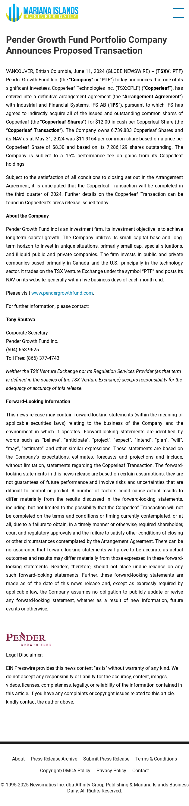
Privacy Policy (111, 770)
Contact (140, 770)
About (18, 759)
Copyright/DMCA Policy (65, 770)
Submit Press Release (106, 759)
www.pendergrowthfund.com (62, 293)
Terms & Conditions (156, 759)
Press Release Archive (54, 759)
